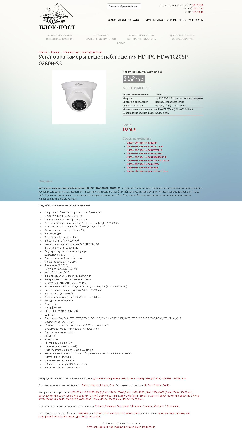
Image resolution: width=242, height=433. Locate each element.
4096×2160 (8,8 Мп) (133, 399)
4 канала (99, 406)
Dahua (129, 129)
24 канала (135, 406)
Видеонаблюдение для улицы (143, 167)
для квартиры (117, 413)
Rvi (101, 385)
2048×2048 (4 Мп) (48, 395)
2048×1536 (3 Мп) (182, 392)
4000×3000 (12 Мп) (89, 399)
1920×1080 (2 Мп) (141, 392)
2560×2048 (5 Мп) (128, 395)
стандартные (143, 378)
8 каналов (110, 406)
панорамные (113, 378)
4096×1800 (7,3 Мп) (111, 399)
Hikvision (94, 385)
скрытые (166, 378)
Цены (183, 19)
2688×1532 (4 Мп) (189, 395)
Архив (121, 43)
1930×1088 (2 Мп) (161, 392)
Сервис (172, 19)
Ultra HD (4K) (162, 385)
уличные (155, 378)
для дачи (83, 413)
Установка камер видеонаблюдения (59, 37)
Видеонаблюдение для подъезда (145, 153)
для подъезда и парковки (171, 413)
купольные (99, 378)
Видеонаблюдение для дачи (142, 142)
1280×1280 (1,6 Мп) (120, 392)
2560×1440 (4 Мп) (88, 395)
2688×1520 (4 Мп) (169, 395)
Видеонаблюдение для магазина (144, 150)
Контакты (196, 19)
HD (145, 385)
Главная (43, 52)
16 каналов (123, 406)
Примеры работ (154, 19)
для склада (82, 416)
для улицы (94, 416)
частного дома (101, 413)
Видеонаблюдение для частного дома (147, 171)
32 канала (147, 406)
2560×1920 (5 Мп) (108, 395)
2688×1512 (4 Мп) (149, 395)
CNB (111, 385)
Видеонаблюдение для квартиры (145, 146)
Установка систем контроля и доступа (141, 37)
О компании (117, 19)
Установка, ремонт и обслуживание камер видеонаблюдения (121, 427)
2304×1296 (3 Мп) (68, 395)
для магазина (133, 413)
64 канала (158, 406)
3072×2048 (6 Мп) (48, 399)
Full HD (151, 385)
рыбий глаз (179, 378)
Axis (106, 385)
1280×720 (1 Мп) (79, 392)
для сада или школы (64, 416)
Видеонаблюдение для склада (143, 164)
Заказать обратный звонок (124, 6)
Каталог (134, 19)
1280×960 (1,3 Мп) (99, 392)
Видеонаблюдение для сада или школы (148, 160)
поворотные (128, 378)
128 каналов (172, 406)
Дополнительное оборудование (182, 37)
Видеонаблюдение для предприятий (147, 157)
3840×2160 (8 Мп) (68, 399)
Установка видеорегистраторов (101, 37)
